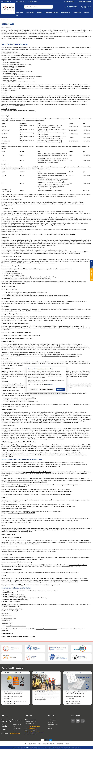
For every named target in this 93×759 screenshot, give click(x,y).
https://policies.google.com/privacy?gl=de (17, 252)
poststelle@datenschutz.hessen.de (16, 626)
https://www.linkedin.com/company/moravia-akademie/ (39, 528)
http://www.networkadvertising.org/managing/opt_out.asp (59, 356)
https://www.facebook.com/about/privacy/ (58, 494)
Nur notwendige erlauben (47, 389)
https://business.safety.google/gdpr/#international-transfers (57, 234)
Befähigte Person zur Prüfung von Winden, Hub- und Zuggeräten (15, 702)
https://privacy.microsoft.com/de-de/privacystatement (17, 338)
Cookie (67, 743)
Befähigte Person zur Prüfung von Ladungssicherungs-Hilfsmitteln (13, 692)
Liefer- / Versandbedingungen (46, 743)
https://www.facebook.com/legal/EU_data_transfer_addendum (20, 491)
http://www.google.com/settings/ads (15, 354)
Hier (2, 371)
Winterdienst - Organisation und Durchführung (75, 697)
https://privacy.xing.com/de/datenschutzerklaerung (16, 522)
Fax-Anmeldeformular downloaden (35, 732)
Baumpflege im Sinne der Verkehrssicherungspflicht (73, 702)
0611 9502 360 (70, 7)
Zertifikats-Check (53, 724)
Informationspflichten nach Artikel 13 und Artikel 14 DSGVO (18, 636)
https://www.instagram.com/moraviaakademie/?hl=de (39, 500)
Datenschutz (32, 743)
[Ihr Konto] (82, 6)
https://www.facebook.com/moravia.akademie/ (37, 472)
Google (22, 155)
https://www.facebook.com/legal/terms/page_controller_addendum (27, 482)
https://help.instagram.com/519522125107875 (52, 506)
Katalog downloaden (69, 1)
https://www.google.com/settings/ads (46, 253)
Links (49, 726)
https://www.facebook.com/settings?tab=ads (14, 486)
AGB (25, 743)
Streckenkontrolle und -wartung (44, 695)
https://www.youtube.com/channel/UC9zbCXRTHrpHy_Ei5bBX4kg (42, 578)
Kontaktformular (15, 733)
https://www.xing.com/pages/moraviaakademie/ (35, 518)
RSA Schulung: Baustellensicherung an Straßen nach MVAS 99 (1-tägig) (76, 692)
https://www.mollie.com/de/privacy (67, 422)
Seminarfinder (52, 720)
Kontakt (50, 728)
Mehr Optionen (33, 389)
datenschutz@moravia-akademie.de (46, 629)
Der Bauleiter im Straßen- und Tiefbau (45, 692)
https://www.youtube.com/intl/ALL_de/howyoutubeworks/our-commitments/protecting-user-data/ (30, 585)
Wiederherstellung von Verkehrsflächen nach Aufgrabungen (46, 698)
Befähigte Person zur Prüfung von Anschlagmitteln (13, 697)
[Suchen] (51, 7)
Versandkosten (42, 747)
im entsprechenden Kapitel (34, 38)
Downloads (51, 722)
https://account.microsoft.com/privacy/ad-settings (16, 332)
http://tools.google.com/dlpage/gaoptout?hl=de (22, 226)
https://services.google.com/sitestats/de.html (71, 252)
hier (40, 97)
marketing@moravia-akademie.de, (21, 400)
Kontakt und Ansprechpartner (84, 1)
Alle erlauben (60, 389)
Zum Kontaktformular (31, 734)
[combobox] (37, 7)
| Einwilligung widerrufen (8, 109)
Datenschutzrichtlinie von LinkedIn (70, 566)
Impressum (60, 30)
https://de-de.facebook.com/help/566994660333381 (56, 491)
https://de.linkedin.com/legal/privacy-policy (19, 531)
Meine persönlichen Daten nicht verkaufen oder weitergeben (18, 110)
